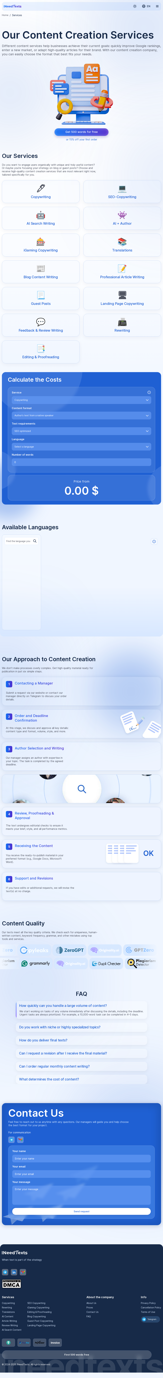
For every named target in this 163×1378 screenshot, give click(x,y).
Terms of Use (148, 1323)
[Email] (20, 1150)
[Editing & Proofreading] (40, 352)
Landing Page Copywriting (41, 1336)
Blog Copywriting (36, 1327)
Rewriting (7, 1318)
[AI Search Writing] (40, 218)
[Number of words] (81, 462)
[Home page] (12, 6)
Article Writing (9, 1332)
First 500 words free (76, 1365)
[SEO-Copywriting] (122, 191)
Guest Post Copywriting (39, 1332)
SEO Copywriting (36, 1314)
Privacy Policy (148, 1314)
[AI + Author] (122, 218)
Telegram (153, 1330)
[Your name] (81, 1169)
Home (5, 15)
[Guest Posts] (40, 298)
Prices (90, 1318)
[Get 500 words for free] (81, 132)
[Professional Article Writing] (122, 272)
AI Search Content (11, 1340)
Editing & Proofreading (39, 1323)
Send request (81, 1222)
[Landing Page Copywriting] (122, 298)
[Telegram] (11, 1150)
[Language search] (21, 545)
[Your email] (81, 1185)
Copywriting (8, 1314)
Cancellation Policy (151, 1318)
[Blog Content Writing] (40, 272)
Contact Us (92, 1323)
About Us (91, 1314)
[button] (135, 6)
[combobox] (81, 400)
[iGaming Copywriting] (40, 245)
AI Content (7, 1327)
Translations (8, 1323)
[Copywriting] (40, 191)
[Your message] (81, 1205)
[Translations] (122, 245)
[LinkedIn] (14, 1283)
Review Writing (10, 1336)
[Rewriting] (122, 325)
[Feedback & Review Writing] (40, 325)
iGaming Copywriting (38, 1318)
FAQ (89, 1327)
